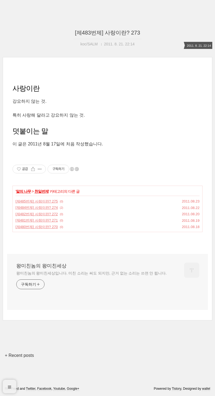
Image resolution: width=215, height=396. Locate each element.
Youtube (59, 389)
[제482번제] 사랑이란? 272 (36, 214)
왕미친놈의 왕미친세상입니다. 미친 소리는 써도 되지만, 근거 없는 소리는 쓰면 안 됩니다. (91, 273)
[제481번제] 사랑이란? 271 (36, 220)
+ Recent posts (19, 355)
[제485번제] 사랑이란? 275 (36, 201)
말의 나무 (23, 191)
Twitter (31, 389)
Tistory (176, 389)
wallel (206, 389)
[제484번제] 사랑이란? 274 (36, 207)
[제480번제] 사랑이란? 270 (36, 227)
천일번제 (41, 191)
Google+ (73, 389)
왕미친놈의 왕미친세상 (41, 266)
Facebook (44, 389)
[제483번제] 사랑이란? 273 (107, 33)
